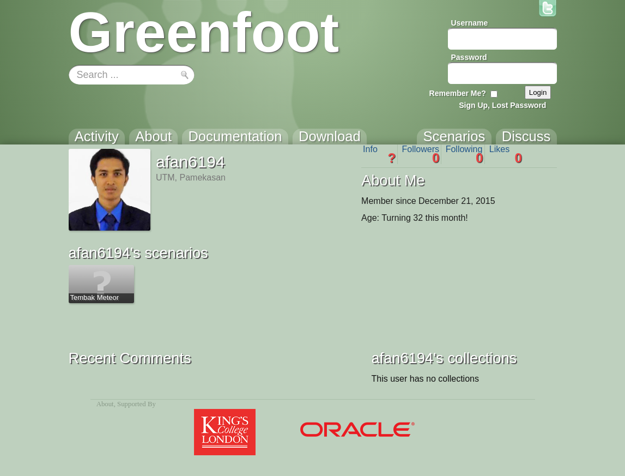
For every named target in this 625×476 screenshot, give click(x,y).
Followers (421, 154)
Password (469, 57)
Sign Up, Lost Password (502, 105)
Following (464, 154)
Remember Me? (457, 93)
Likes (505, 154)
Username (469, 23)
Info (379, 154)
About (105, 404)
